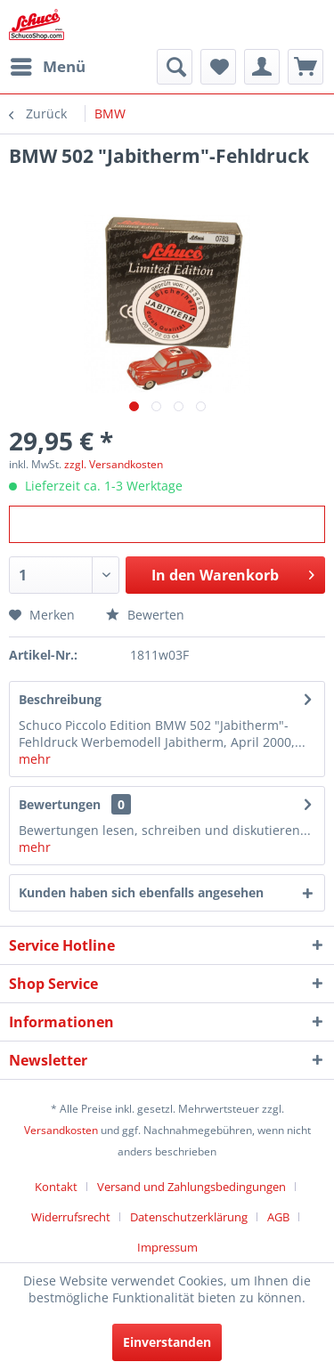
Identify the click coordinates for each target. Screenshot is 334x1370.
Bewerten (145, 614)
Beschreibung (60, 699)
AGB (278, 1217)
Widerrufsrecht (70, 1217)
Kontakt (56, 1187)
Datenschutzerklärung (189, 1217)
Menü (48, 65)
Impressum (167, 1247)
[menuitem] (47, 67)
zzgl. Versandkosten (113, 464)
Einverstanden (167, 1342)
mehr (35, 758)
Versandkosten (61, 1130)
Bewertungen (60, 804)
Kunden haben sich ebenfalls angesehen (141, 892)
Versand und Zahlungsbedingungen (191, 1187)
